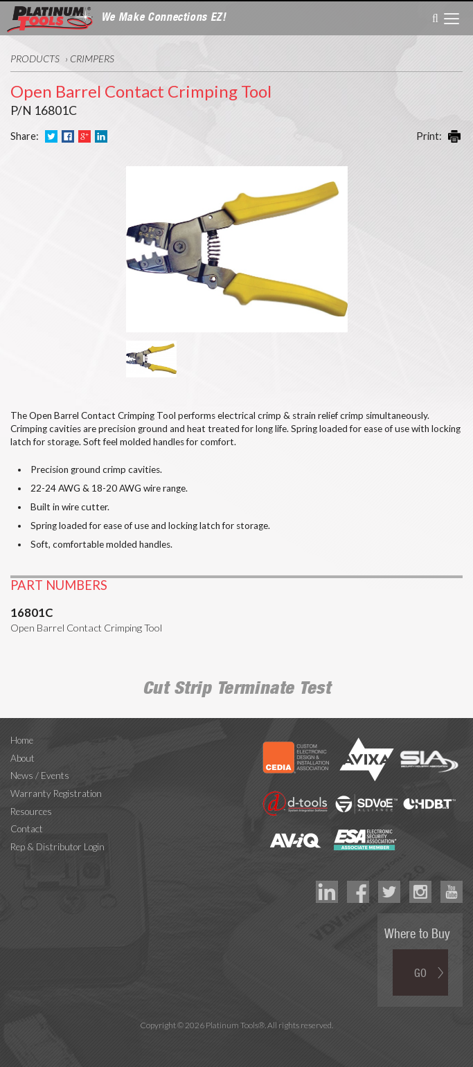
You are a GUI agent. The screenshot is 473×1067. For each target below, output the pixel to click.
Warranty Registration (56, 793)
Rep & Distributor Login (57, 846)
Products (35, 58)
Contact (26, 828)
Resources (31, 811)
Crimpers (92, 58)
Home (21, 740)
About (22, 758)
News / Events (39, 775)
